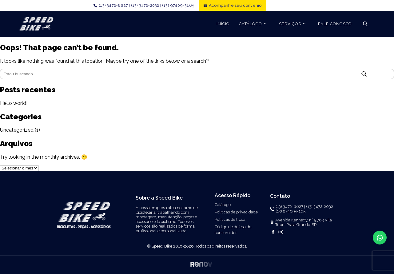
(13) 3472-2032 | (146, 5)
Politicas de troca (230, 219)
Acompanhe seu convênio (235, 5)
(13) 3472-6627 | (114, 5)
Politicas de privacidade (236, 212)
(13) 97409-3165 (178, 5)
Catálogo (223, 204)
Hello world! (13, 103)
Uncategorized (17, 130)
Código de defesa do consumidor (233, 229)
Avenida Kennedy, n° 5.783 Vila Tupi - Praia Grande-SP (303, 222)
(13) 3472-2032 (319, 206)
